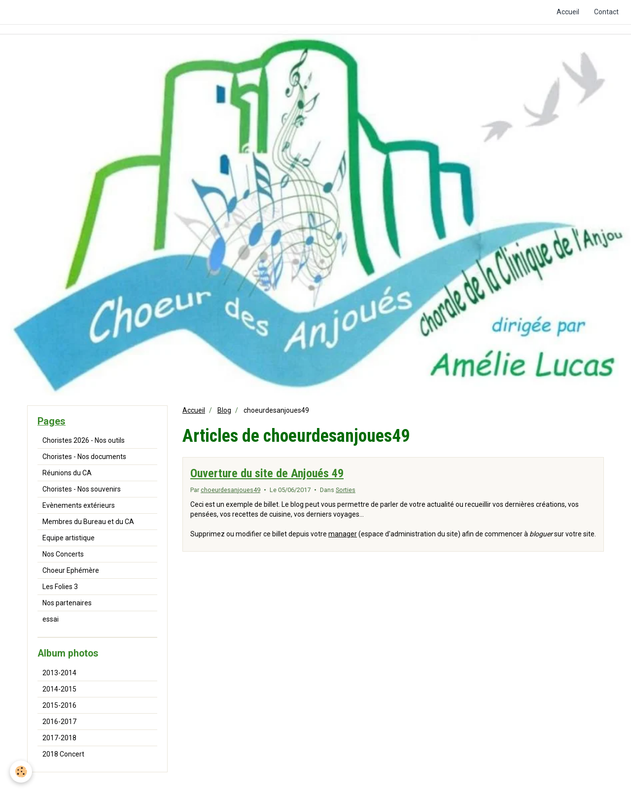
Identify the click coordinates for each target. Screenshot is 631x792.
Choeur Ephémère (70, 570)
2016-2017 (59, 722)
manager (342, 534)
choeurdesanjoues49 (230, 490)
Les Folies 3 (60, 587)
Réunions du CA (67, 473)
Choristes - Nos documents (84, 457)
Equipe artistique (68, 538)
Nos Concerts (63, 554)
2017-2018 (59, 738)
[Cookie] (21, 771)
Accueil (568, 12)
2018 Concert (63, 754)
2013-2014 (59, 673)
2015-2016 (59, 705)
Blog (224, 410)
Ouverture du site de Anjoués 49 (267, 473)
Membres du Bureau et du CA (88, 522)
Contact (606, 12)
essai (50, 619)
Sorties (345, 490)
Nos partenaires (67, 603)
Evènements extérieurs (78, 505)
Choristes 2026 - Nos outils (83, 440)
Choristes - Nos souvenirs (81, 489)
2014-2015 (59, 689)
